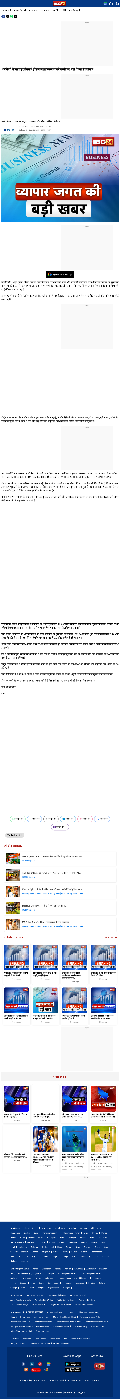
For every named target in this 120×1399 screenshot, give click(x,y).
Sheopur (13, 1251)
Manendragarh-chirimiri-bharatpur (74, 1278)
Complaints (39, 1381)
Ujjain (26, 1228)
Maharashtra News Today (89, 1317)
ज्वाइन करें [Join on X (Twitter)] (51, 819)
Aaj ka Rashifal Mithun (44, 1300)
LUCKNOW (16, 1120)
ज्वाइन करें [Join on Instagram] (85, 819)
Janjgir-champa (37, 1273)
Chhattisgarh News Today (88, 1312)
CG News (70, 1312)
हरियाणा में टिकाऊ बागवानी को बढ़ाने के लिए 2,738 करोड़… (102, 1017)
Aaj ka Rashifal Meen (57, 1295)
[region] (87, 42)
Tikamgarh (51, 1237)
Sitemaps (36, 1370)
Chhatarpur (15, 1233)
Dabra (40, 1237)
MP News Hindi (42, 1326)
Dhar (44, 1242)
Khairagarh (27, 1278)
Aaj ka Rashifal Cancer (66, 1300)
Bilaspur (23, 1283)
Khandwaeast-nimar (71, 1233)
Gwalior (27, 1233)
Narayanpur (80, 1283)
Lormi (22, 1287)
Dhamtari (103, 1268)
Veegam (81, 1393)
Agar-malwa (46, 1228)
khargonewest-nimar (50, 1233)
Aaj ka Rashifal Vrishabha (20, 1300)
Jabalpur (72, 1237)
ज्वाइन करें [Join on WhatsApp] (17, 819)
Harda (59, 1247)
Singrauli (87, 1247)
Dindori (31, 1237)
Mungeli (66, 1287)
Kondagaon (46, 1268)
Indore (35, 1228)
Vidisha (56, 1251)
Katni (85, 1233)
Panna (92, 1237)
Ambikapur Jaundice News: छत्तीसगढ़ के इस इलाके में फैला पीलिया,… (51, 873)
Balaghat (35, 1247)
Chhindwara (96, 1228)
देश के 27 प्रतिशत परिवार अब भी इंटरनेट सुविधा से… (73, 1017)
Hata (21, 1256)
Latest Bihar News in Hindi (21, 1331)
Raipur (31, 1287)
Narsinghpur (32, 1242)
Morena (62, 1242)
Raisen (74, 1251)
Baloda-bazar (53, 1283)
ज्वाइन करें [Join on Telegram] (67, 819)
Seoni (78, 1247)
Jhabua (62, 1237)
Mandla (84, 1242)
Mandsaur (73, 1242)
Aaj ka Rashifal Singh (87, 1300)
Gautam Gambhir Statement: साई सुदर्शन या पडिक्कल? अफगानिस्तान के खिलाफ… (43, 1158)
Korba (35, 1268)
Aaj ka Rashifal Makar (84, 1304)
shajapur (24, 1261)
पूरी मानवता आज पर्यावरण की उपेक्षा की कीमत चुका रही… (72, 1115)
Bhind (103, 1242)
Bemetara (96, 1278)
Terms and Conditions (59, 1381)
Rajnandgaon (53, 1287)
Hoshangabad (48, 1247)
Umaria (95, 1233)
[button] (3, 4)
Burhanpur (22, 1247)
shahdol (105, 1256)
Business (14, 10)
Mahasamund (50, 1278)
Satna (106, 1247)
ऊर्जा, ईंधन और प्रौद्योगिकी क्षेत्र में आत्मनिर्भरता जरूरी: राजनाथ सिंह (103, 1115)
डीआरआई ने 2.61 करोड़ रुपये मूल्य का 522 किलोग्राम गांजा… (15, 1155)
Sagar (97, 1247)
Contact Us (76, 1381)
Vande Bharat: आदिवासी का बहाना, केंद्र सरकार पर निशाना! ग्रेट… (73, 1157)
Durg (12, 1273)
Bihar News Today (79, 1326)
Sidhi (38, 1256)
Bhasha (10, 130)
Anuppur (83, 1228)
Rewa (65, 1251)
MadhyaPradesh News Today (96, 1321)
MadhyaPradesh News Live (21, 1326)
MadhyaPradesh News (43, 1321)
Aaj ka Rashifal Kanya (19, 1304)
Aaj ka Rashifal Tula (39, 1304)
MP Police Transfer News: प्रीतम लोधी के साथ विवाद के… (46, 922)
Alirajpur (72, 1228)
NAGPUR (17, 1160)
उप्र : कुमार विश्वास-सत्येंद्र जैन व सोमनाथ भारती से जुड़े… (44, 1115)
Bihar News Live (97, 1326)
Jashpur (51, 1273)
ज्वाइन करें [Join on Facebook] (34, 819)
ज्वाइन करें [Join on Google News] (102, 819)
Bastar (41, 1283)
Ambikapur (91, 1268)
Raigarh (41, 1287)
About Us (96, 1381)
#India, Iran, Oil (14, 835)
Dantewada (23, 1273)
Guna (36, 1233)
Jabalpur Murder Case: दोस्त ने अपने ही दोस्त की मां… (44, 906)
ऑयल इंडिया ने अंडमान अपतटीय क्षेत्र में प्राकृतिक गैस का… (16, 1017)
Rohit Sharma (40, 1338)
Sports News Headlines (80, 1338)
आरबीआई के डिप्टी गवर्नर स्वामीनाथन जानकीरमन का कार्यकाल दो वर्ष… (71, 975)
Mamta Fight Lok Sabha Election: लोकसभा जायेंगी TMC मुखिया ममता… (53, 889)
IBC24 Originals (28, 860)
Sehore (69, 1247)
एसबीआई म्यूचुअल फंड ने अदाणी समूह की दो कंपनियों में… (16, 974)
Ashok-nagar (60, 1228)
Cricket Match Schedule (40, 1343)
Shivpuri (24, 1251)
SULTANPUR (45, 1120)
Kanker (68, 1268)
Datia (22, 1237)
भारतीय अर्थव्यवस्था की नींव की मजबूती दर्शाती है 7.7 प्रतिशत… (44, 1017)
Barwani (83, 1237)
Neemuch (103, 1237)
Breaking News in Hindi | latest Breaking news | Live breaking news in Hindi (53, 893)
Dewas (104, 1233)
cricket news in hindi (61, 1343)
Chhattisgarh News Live (20, 1317)
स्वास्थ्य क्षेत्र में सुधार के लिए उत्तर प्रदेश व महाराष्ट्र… (16, 1115)
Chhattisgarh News (55, 1312)
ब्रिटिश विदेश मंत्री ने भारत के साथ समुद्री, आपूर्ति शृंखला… (45, 974)
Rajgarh (84, 1251)
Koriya (38, 1278)
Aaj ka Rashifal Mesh (78, 1295)
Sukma (102, 1283)
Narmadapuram (17, 1242)
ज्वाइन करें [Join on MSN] (59, 827)
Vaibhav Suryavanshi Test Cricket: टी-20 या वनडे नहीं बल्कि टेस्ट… (102, 1157)
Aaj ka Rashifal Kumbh (36, 1295)
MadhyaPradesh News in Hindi (68, 1321)
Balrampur (66, 1283)
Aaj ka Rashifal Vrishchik (61, 1304)
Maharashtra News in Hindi (64, 1317)
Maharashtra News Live (20, 1321)
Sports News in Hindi (58, 1338)
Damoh (13, 1237)
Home (4, 10)
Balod (32, 1283)
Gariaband (14, 1278)
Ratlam (52, 1242)
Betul (12, 1247)
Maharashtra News (42, 1317)
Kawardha (78, 1268)
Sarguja (13, 1287)
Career (86, 1381)
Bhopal (94, 1242)
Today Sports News (18, 1343)
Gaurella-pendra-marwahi (68, 1273)
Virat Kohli (27, 1338)
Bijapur (13, 1283)
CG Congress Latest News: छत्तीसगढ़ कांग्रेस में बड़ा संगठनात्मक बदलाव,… (53, 856)
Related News (13, 937)
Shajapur (46, 1251)
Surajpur (92, 1283)
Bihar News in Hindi (61, 1326)
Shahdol (35, 1251)
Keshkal (58, 1268)
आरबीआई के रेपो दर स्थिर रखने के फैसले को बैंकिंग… (103, 974)
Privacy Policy (26, 1381)
